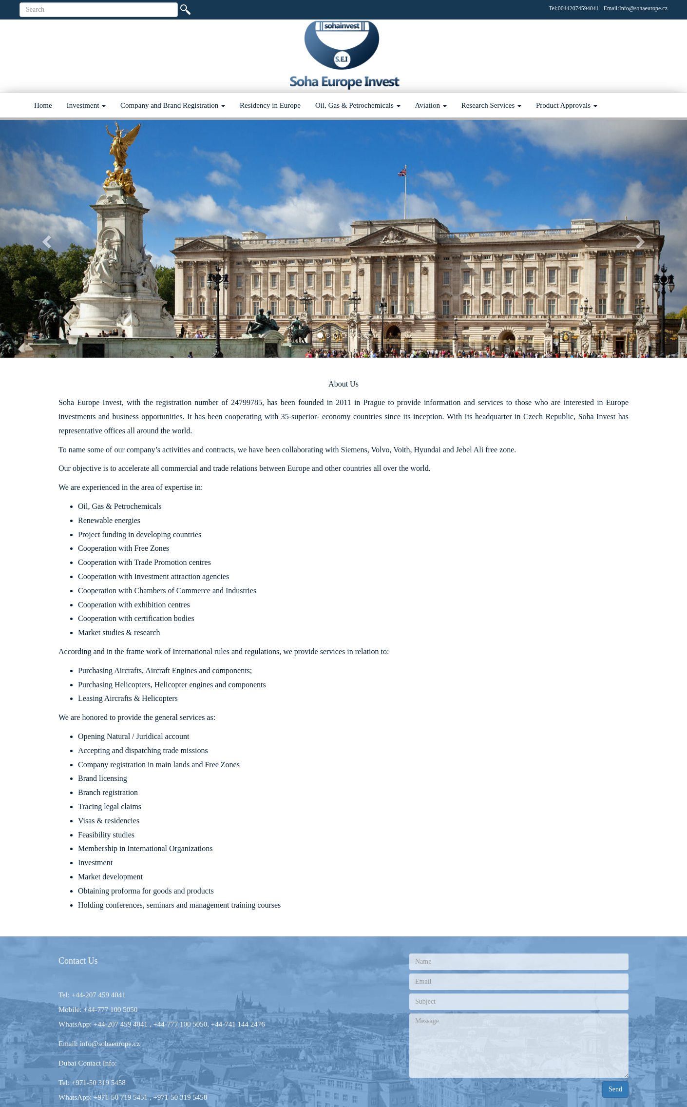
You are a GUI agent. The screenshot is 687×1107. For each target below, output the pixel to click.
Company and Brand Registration (172, 105)
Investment (86, 105)
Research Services (491, 105)
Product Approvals (566, 105)
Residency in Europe (270, 105)
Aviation (431, 105)
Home (43, 105)
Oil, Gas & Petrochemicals (358, 105)
